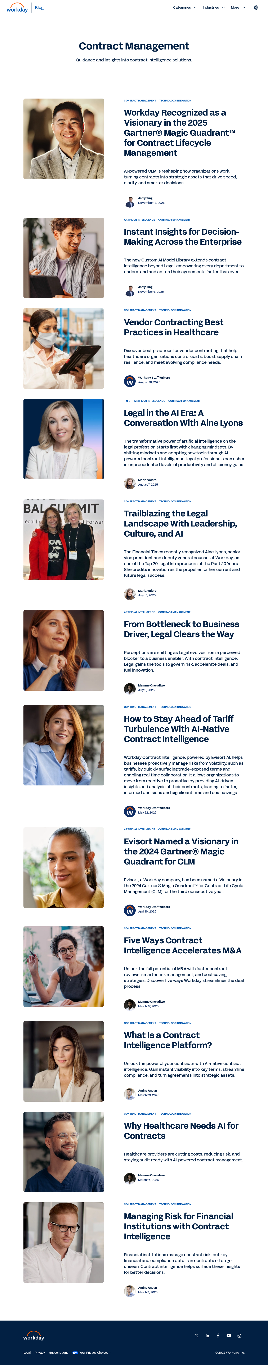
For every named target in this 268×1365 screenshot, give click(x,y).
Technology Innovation (175, 100)
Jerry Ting (145, 198)
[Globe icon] (256, 8)
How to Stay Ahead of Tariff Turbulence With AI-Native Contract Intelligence (179, 729)
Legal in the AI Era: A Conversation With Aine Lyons (183, 418)
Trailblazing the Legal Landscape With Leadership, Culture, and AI (180, 524)
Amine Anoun (147, 1091)
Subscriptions (58, 1353)
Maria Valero (147, 480)
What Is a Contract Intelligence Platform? (168, 1040)
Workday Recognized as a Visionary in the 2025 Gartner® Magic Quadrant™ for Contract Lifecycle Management (179, 133)
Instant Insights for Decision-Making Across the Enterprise (183, 237)
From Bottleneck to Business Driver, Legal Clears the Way (181, 629)
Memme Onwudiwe (151, 686)
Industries (214, 7)
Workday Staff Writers (154, 378)
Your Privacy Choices (90, 1353)
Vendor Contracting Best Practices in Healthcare (174, 327)
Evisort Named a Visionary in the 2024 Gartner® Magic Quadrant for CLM (181, 852)
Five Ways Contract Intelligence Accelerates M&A (183, 946)
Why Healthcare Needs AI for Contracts (181, 1131)
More (238, 7)
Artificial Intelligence (139, 219)
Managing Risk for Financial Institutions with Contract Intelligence (178, 1227)
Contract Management (140, 100)
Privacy (40, 1353)
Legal (27, 1353)
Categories (185, 7)
